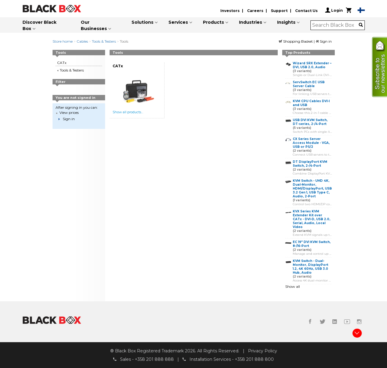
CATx (61, 62)
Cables (82, 41)
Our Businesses (94, 25)
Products (213, 22)
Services (178, 22)
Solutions (142, 22)
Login (334, 10)
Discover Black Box (39, 25)
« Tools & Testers (70, 70)
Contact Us (306, 10)
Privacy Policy (262, 351)
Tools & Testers (104, 41)
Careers (255, 10)
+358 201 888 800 (254, 359)
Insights (286, 22)
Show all (292, 286)
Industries (250, 22)
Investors (230, 10)
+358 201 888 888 (154, 359)
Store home (63, 41)
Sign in (324, 41)
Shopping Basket (296, 41)
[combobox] (335, 25)
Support (279, 10)
